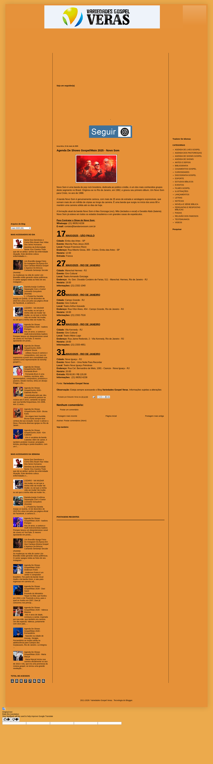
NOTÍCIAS (179, 201)
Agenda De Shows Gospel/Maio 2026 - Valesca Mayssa (36, 609)
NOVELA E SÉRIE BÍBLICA (186, 204)
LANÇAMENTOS (182, 194)
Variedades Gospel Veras (76, 383)
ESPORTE (179, 178)
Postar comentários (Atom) (75, 420)
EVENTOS (179, 185)
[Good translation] (6, 719)
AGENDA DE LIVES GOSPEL (187, 150)
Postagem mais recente (67, 416)
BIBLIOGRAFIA (181, 166)
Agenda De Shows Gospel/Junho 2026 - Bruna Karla (35, 411)
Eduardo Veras (73, 397)
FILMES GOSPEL (182, 188)
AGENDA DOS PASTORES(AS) (188, 153)
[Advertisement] (76, 42)
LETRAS (178, 198)
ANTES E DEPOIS (183, 162)
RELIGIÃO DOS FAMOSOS (186, 216)
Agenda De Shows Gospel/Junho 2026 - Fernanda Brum (33, 369)
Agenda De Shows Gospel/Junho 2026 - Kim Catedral (35, 432)
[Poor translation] (15, 719)
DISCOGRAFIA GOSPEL (185, 175)
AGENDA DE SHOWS (184, 159)
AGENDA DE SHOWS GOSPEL (188, 156)
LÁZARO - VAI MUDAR (34, 308)
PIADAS (178, 213)
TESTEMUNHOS (182, 219)
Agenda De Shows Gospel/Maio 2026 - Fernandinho (32, 631)
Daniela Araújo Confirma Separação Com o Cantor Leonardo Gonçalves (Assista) (35, 290)
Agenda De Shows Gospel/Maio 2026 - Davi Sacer (34, 588)
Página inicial (111, 416)
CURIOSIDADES (182, 172)
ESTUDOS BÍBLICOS (184, 182)
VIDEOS (178, 222)
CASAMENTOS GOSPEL (185, 169)
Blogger (129, 700)
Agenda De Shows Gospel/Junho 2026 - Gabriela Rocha (33, 390)
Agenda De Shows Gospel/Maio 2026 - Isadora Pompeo (36, 326)
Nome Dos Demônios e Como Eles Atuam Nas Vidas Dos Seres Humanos (36, 242)
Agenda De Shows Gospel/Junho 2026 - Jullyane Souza (33, 348)
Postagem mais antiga (154, 416)
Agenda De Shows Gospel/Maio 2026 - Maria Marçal (35, 654)
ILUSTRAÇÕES (181, 191)
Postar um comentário (69, 410)
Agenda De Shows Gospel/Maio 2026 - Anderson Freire (32, 567)
